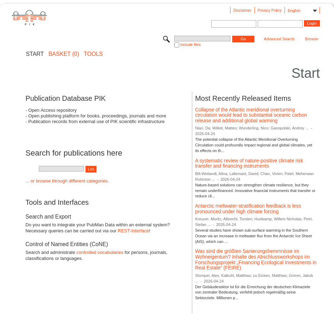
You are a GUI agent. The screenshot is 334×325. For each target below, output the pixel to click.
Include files (190, 44)
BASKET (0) (63, 54)
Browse (311, 39)
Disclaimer (242, 10)
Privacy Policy (270, 10)
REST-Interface (133, 230)
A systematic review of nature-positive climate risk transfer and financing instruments (249, 163)
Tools (93, 54)
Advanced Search (279, 39)
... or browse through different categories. (67, 181)
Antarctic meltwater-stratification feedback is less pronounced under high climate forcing (248, 208)
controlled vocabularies (99, 252)
